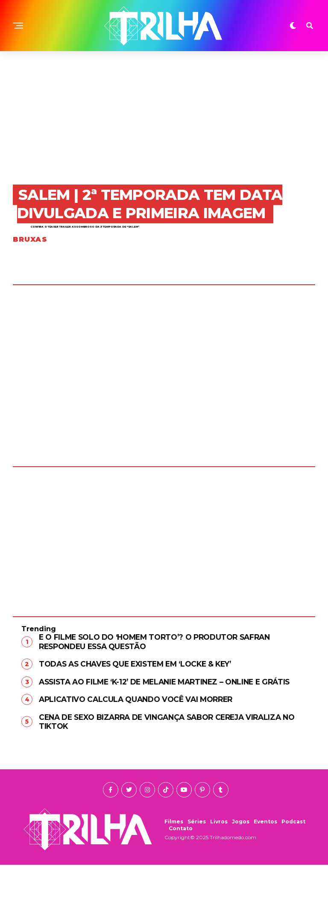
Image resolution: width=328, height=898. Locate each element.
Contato (181, 861)
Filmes (173, 855)
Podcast (293, 855)
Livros (219, 855)
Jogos (240, 855)
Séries (196, 855)
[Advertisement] (164, 115)
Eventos (265, 855)
